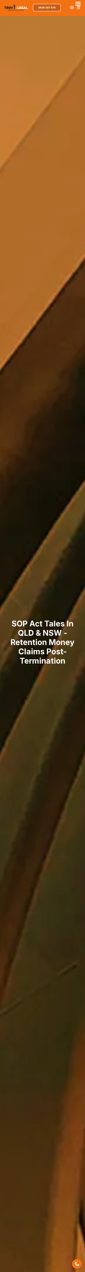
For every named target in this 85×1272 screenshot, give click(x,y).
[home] (15, 7)
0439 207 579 (47, 7)
